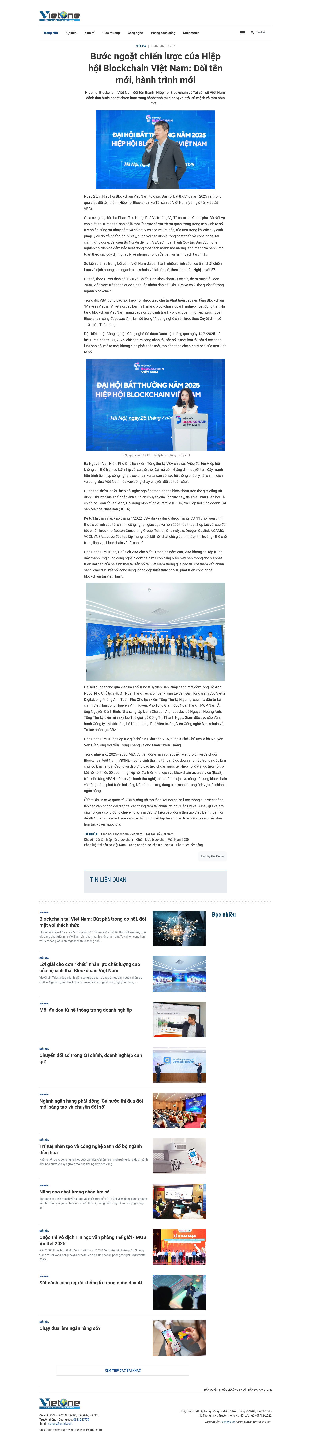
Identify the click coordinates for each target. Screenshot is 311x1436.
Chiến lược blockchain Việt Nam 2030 (162, 839)
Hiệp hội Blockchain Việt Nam (121, 834)
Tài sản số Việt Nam (160, 834)
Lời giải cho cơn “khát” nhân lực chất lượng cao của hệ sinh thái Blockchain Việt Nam (89, 967)
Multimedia (191, 33)
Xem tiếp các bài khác (123, 1370)
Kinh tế (89, 33)
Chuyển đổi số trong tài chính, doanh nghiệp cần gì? (90, 1058)
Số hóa (141, 46)
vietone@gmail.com (60, 1423)
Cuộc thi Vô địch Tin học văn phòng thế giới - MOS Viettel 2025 (92, 1240)
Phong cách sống (163, 33)
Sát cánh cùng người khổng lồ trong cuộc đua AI (90, 1283)
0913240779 (81, 1419)
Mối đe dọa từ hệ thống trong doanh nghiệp (85, 1010)
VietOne (60, 16)
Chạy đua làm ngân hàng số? (70, 1328)
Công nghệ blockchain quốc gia (151, 845)
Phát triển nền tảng (189, 845)
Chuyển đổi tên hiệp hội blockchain (108, 839)
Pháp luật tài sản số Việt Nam (105, 845)
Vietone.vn (228, 1421)
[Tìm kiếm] (252, 33)
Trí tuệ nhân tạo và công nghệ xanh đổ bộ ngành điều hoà (90, 1149)
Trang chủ (50, 33)
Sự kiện (71, 33)
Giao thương (111, 33)
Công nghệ (135, 33)
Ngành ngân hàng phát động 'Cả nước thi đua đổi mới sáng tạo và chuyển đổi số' (91, 1104)
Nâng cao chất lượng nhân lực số (74, 1192)
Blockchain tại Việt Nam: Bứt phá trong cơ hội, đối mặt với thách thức (92, 922)
